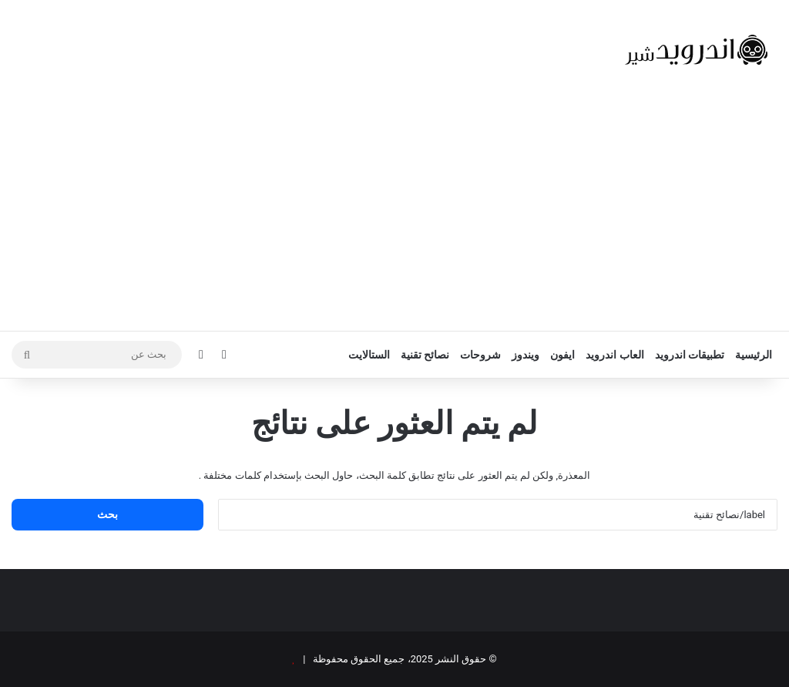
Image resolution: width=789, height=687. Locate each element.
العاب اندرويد (614, 355)
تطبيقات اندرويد (689, 355)
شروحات (480, 355)
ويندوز (525, 355)
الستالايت (369, 355)
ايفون (562, 355)
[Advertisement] (394, 215)
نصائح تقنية (425, 355)
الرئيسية (753, 355)
